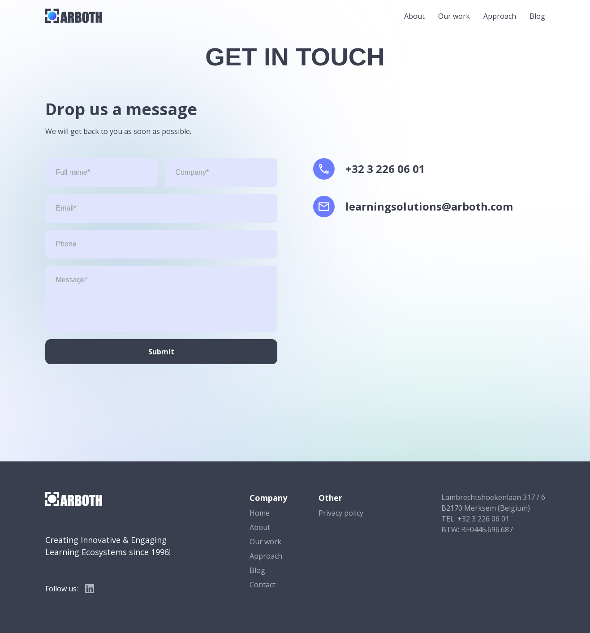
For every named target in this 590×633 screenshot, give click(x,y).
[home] (73, 16)
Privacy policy (341, 513)
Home (260, 513)
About (414, 16)
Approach (499, 16)
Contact (263, 585)
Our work (454, 16)
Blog (537, 16)
